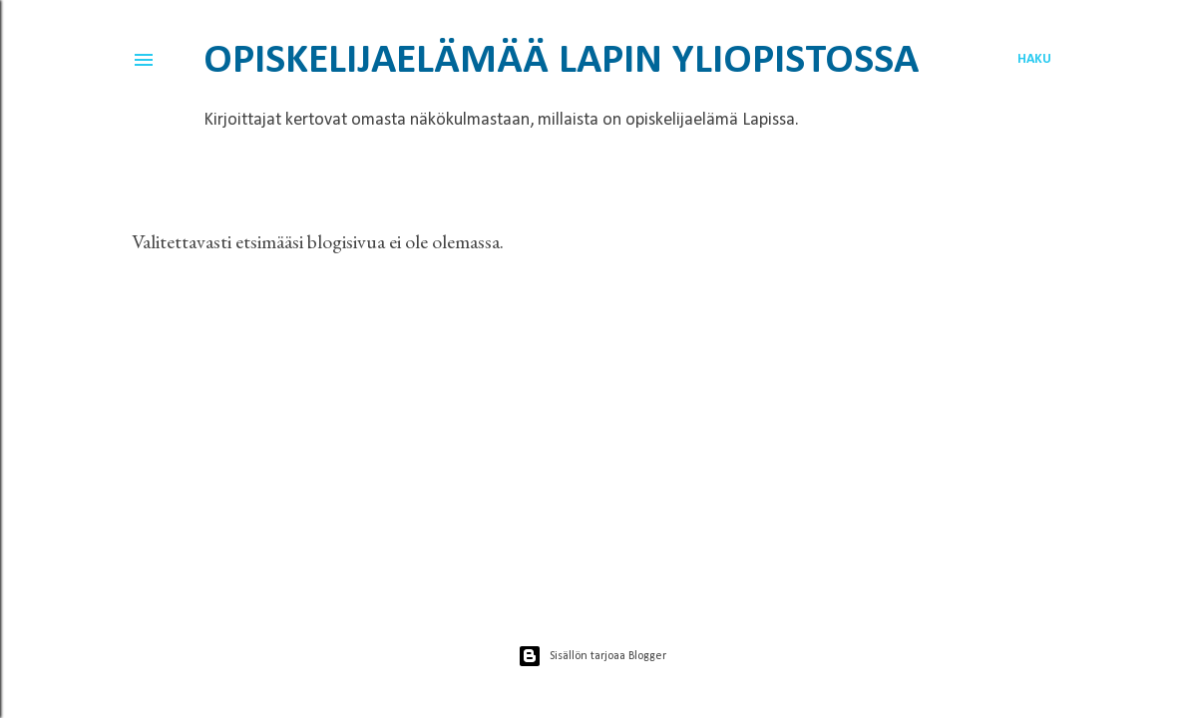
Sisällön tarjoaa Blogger (592, 656)
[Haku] (1034, 60)
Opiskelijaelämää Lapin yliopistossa (561, 61)
